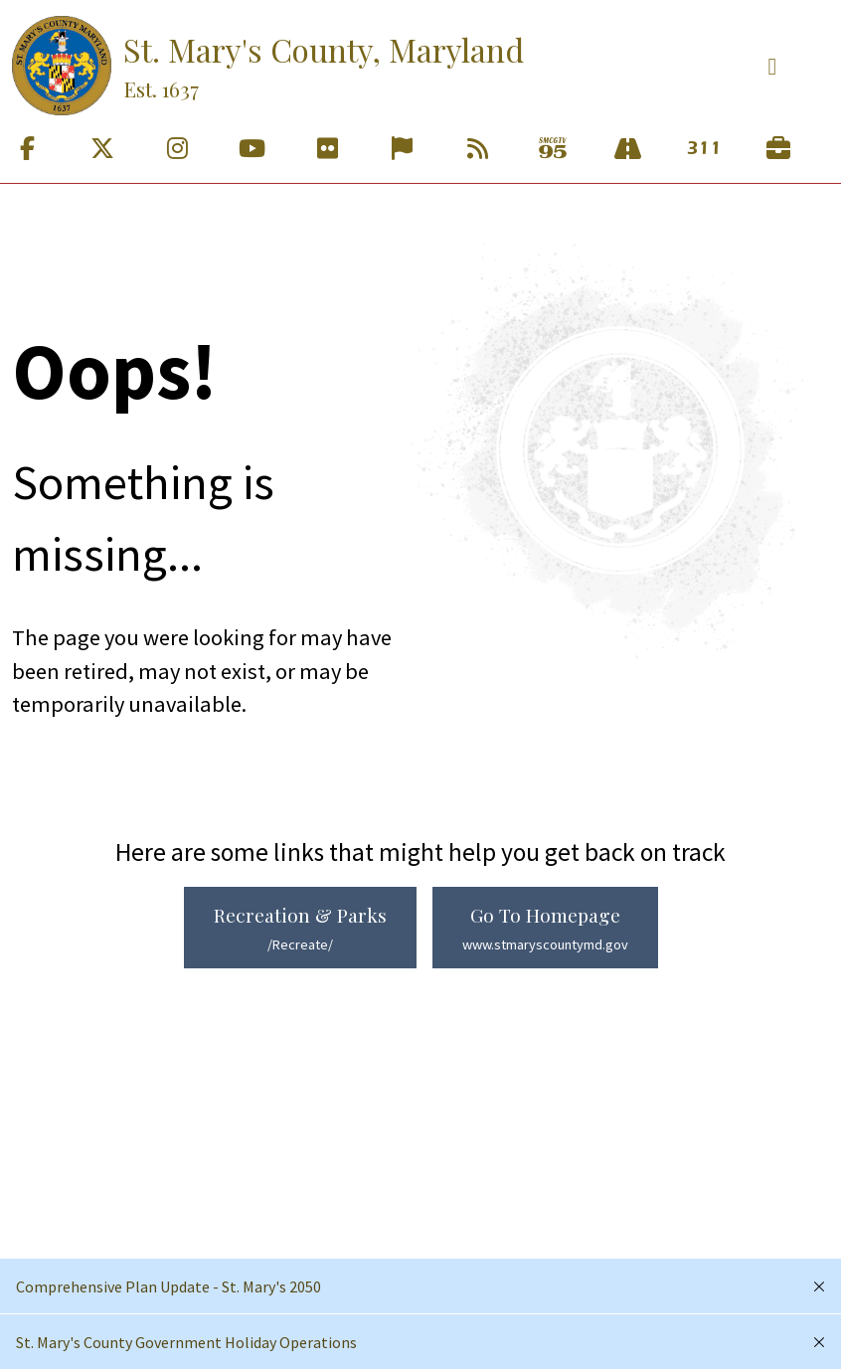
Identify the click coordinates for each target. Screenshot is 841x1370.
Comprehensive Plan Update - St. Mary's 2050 (168, 1286)
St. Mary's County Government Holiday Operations (186, 1342)
